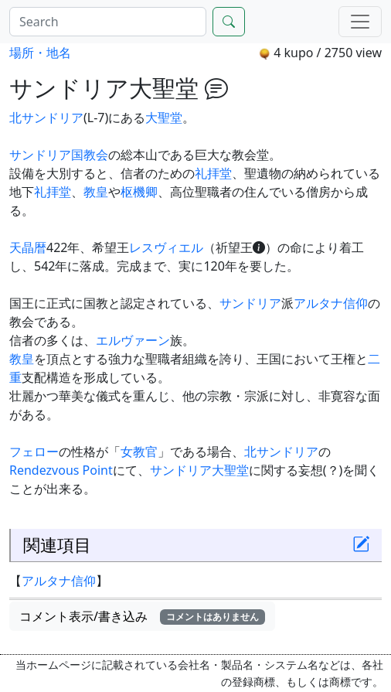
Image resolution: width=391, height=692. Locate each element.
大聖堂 (163, 117)
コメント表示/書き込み (142, 616)
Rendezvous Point (61, 470)
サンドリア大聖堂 (199, 470)
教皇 (95, 191)
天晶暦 (27, 247)
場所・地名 (40, 52)
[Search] (107, 21)
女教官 (139, 451)
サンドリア (250, 303)
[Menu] (360, 21)
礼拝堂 (213, 173)
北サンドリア (46, 117)
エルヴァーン (133, 340)
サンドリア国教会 (58, 154)
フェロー (34, 451)
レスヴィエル (166, 247)
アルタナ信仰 (331, 303)
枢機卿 (139, 191)
